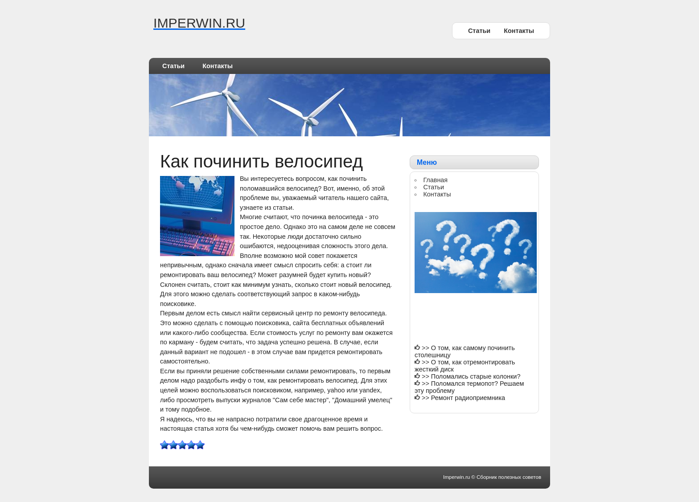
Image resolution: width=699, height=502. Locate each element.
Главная (435, 180)
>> (426, 347)
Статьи (479, 30)
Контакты (519, 30)
